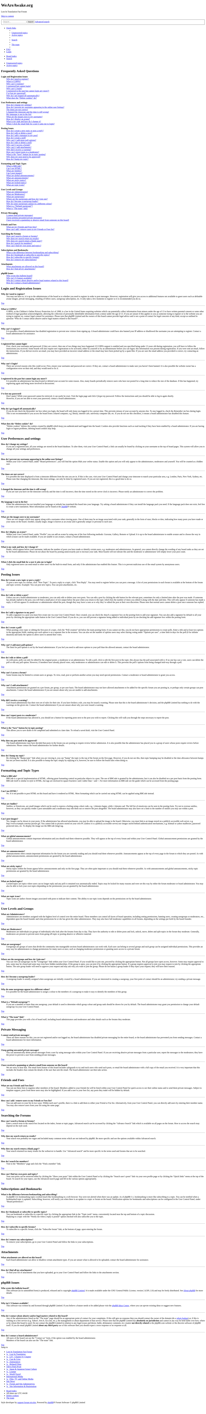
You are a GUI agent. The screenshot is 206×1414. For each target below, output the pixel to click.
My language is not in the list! (19, 114)
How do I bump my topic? (17, 159)
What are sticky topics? (16, 180)
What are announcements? (17, 178)
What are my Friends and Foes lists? (21, 227)
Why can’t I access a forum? (18, 145)
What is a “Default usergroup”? (19, 206)
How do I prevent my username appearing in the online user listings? (35, 107)
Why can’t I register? (15, 84)
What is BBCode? (14, 166)
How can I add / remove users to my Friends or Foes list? (30, 229)
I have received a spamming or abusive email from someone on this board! (37, 220)
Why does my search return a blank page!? (24, 241)
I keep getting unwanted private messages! (24, 218)
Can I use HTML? (14, 168)
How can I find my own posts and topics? (23, 246)
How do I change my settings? (19, 105)
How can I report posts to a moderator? (22, 152)
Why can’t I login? (14, 88)
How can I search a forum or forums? (22, 236)
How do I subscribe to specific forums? (22, 257)
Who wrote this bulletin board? (19, 276)
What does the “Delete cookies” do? (21, 98)
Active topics (11, 65)
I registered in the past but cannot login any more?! (27, 91)
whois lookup (182, 1318)
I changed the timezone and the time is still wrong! (27, 112)
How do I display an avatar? (18, 119)
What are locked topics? (16, 183)
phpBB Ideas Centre (120, 1305)
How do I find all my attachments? (20, 269)
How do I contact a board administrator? (23, 283)
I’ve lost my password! (16, 93)
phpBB (64, 507)
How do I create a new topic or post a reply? (24, 131)
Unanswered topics (14, 63)
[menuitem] (20, 33)
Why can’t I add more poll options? (21, 140)
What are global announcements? (20, 175)
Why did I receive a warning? (18, 150)
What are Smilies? (14, 171)
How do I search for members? (19, 243)
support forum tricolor (26, 1402)
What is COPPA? (13, 81)
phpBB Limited (78, 1290)
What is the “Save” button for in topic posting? (26, 154)
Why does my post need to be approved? (23, 157)
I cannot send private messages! (19, 215)
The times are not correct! (17, 109)
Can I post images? (14, 173)
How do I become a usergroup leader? (22, 201)
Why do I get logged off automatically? (22, 96)
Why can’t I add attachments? (18, 147)
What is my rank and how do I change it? (23, 121)
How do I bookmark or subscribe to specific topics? (28, 255)
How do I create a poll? (16, 138)
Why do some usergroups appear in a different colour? (29, 204)
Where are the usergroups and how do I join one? (27, 199)
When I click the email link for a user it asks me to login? (30, 124)
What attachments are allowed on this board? (25, 266)
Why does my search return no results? (22, 238)
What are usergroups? (15, 196)
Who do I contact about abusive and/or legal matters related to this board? (37, 280)
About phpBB (189, 1290)
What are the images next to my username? (24, 117)
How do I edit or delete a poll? (19, 142)
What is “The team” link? (17, 208)
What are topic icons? (15, 185)
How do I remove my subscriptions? (21, 259)
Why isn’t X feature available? (19, 278)
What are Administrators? (17, 192)
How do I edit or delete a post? (19, 133)
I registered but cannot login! (18, 86)
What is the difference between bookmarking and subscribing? (32, 252)
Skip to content (7, 16)
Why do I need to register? (17, 79)
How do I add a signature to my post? (22, 135)
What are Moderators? (15, 194)
